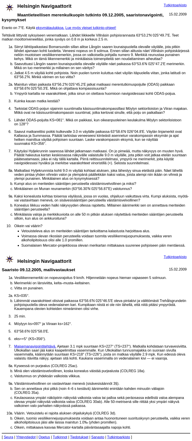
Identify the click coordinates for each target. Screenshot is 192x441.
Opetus (44, 437)
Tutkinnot (60, 437)
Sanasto (97, 437)
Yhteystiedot (26, 437)
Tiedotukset (79, 437)
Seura (8, 437)
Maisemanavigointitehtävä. (35, 346)
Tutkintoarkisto (175, 5)
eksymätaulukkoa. (50, 28)
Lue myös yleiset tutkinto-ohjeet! (90, 28)
